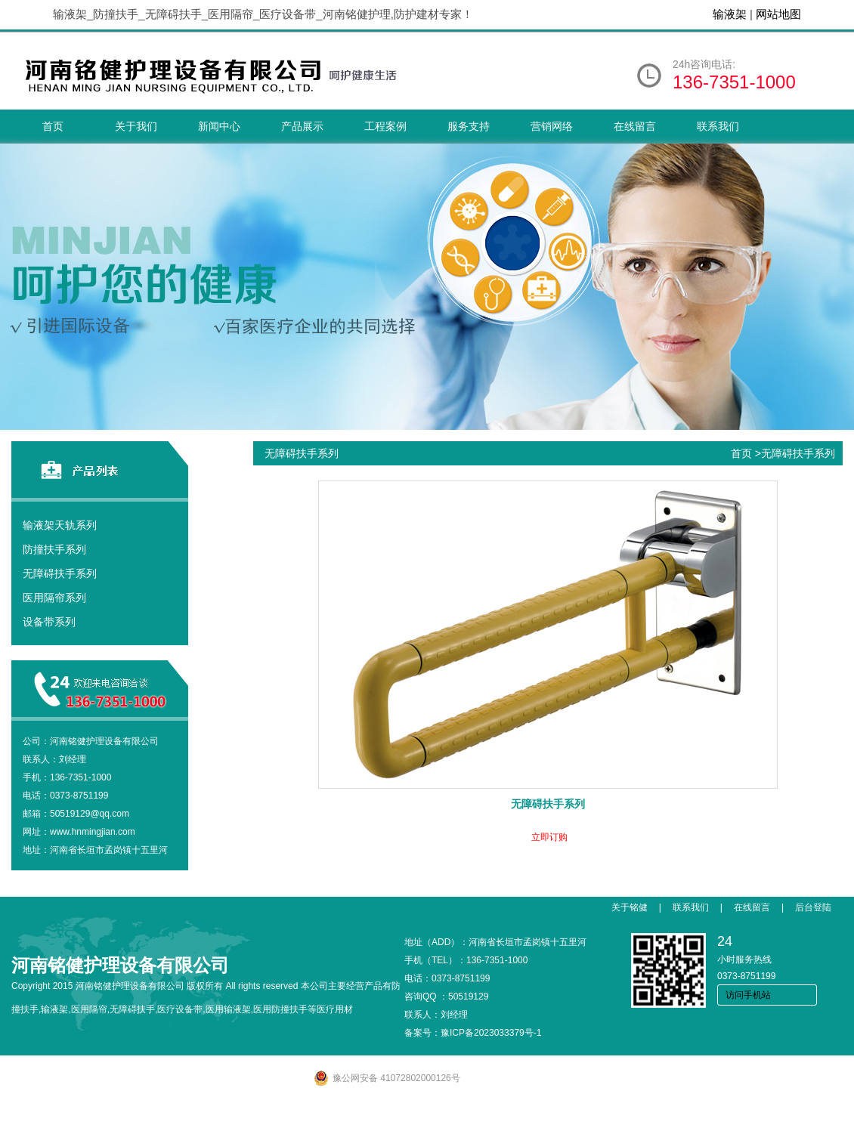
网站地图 (778, 14)
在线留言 (635, 126)
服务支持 (468, 126)
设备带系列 (49, 622)
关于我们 (136, 126)
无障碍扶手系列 (60, 573)
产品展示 (302, 126)
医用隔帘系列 (54, 598)
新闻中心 (219, 126)
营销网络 (552, 126)
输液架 (730, 14)
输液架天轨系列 (60, 525)
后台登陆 (813, 907)
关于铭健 (629, 907)
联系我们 (718, 126)
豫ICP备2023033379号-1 (491, 1032)
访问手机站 (748, 995)
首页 (52, 126)
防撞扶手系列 (54, 549)
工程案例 (385, 126)
